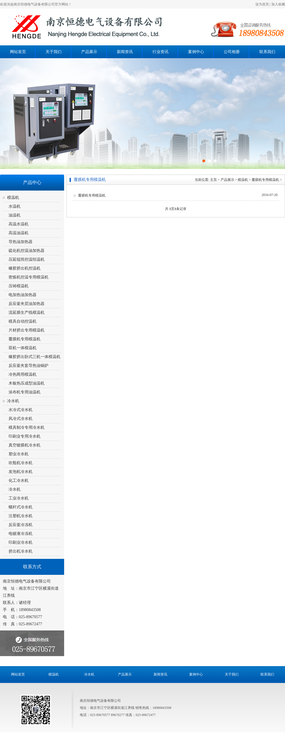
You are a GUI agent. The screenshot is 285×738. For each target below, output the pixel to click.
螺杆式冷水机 (20, 507)
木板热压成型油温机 (26, 383)
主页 (213, 180)
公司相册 (232, 52)
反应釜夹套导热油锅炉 (28, 365)
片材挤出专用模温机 (26, 330)
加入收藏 (278, 4)
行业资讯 (160, 52)
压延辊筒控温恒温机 (26, 259)
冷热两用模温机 (22, 374)
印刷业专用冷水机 (24, 436)
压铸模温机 (18, 286)
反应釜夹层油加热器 (26, 304)
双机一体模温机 (22, 348)
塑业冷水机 (18, 454)
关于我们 (54, 52)
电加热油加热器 (22, 295)
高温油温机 (18, 233)
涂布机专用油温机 (24, 392)
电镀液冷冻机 (20, 533)
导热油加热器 (20, 242)
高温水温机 (18, 224)
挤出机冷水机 (20, 551)
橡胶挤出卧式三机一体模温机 (34, 357)
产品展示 (89, 52)
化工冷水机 (18, 480)
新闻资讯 (125, 52)
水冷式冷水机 (20, 410)
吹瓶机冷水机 (20, 463)
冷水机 (13, 401)
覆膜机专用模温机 (24, 339)
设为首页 (262, 4)
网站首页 (18, 52)
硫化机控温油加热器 (26, 250)
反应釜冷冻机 (20, 525)
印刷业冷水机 (20, 542)
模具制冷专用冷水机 (26, 427)
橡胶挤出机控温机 (24, 268)
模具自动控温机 (22, 321)
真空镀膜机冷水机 (24, 445)
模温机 (13, 197)
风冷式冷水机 (20, 418)
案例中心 (196, 52)
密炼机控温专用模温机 (28, 277)
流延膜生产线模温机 (26, 312)
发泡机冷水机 (20, 472)
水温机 (15, 206)
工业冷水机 (18, 498)
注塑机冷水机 (20, 516)
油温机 (15, 215)
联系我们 (267, 52)
